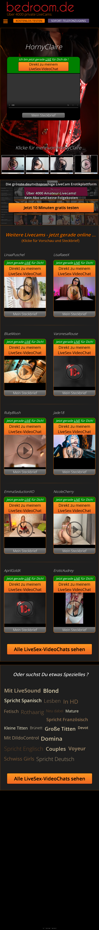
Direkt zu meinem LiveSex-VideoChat (43, 66)
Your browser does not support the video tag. (43, 92)
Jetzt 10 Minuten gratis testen (51, 207)
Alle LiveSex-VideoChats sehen (49, 649)
